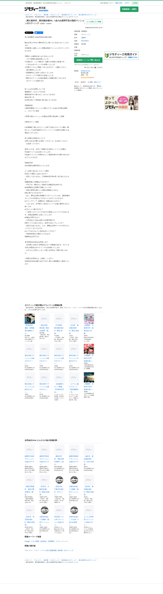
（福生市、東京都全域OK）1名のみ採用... (89, 455)
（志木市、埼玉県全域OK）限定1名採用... (30, 515)
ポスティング (55, 15)
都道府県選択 (43, 10)
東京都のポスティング (69, 15)
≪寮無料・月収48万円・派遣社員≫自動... (89, 324)
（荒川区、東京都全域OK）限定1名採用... (89, 485)
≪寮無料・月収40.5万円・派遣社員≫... (89, 353)
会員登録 (135, 3)
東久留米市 (85, 41)
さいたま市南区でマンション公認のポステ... (89, 515)
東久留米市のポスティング (87, 15)
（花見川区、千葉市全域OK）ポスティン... (59, 485)
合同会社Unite (86, 71)
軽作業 (46, 15)
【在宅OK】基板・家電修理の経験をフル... (30, 324)
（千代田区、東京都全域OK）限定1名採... (59, 324)
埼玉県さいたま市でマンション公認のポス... (59, 515)
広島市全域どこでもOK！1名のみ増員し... (74, 515)
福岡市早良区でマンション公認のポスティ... (44, 455)
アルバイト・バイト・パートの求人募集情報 (41, 550)
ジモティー (28, 15)
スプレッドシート (62, 541)
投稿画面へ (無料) (129, 9)
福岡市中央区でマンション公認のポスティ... (30, 455)
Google (27, 541)
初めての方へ (119, 3)
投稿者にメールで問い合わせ (88, 60)
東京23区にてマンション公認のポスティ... (74, 354)
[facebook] (38, 32)
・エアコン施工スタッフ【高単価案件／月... (74, 382)
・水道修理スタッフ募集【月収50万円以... (59, 382)
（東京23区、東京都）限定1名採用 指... (44, 323)
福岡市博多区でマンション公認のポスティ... (74, 455)
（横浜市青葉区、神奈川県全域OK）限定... (30, 485)
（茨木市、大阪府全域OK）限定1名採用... (44, 485)
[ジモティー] (31, 9)
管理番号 (51, 541)
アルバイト (38, 15)
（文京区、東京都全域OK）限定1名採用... (74, 324)
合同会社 (43, 541)
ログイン (127, 3)
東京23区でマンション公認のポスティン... (30, 354)
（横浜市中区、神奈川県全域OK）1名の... (59, 455)
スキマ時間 (35, 541)
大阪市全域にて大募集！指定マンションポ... (74, 485)
